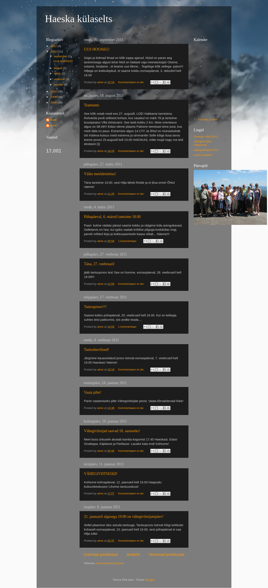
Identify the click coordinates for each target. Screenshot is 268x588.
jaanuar (59, 84)
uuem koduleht (203, 155)
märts (58, 73)
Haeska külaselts (78, 18)
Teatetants (91, 105)
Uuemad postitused (101, 554)
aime (53, 125)
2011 (54, 51)
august (58, 68)
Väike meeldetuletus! (100, 174)
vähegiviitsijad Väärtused (202, 143)
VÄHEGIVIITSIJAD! (100, 474)
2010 (54, 91)
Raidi (53, 119)
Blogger (150, 579)
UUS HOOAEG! (97, 49)
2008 (54, 102)
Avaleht (133, 554)
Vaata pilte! (92, 392)
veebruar (60, 79)
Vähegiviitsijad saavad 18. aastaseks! (112, 431)
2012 (54, 46)
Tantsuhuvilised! (96, 349)
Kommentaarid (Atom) (110, 563)
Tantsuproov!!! (95, 307)
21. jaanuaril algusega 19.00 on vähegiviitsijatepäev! (123, 516)
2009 (54, 96)
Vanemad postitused (166, 554)
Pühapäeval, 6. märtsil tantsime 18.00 (112, 217)
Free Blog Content (208, 119)
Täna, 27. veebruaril (99, 264)
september (61, 56)
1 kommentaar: (128, 241)
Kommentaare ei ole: (131, 82)
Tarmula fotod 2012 (206, 136)
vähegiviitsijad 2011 (206, 149)
